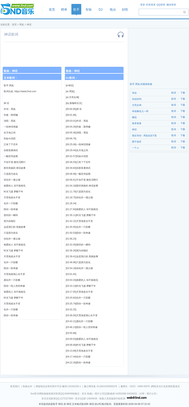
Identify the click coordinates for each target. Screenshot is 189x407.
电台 (113, 9)
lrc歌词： (71, 77)
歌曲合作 (27, 386)
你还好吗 (136, 99)
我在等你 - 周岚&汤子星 (144, 135)
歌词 (173, 93)
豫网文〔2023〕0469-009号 (135, 386)
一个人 (135, 147)
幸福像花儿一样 (140, 111)
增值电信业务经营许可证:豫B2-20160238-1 (58, 386)
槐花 (134, 117)
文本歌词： (11, 77)
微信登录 (171, 4)
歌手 (76, 9)
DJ (101, 9)
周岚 (21, 24)
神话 (29, 24)
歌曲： (11, 71)
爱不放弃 (136, 141)
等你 (134, 93)
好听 (125, 9)
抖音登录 (151, 4)
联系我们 (15, 386)
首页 (20, 9)
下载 (182, 93)
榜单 (64, 9)
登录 (142, 4)
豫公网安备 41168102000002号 (100, 386)
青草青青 (136, 123)
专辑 (88, 9)
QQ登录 (161, 4)
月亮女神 (136, 105)
